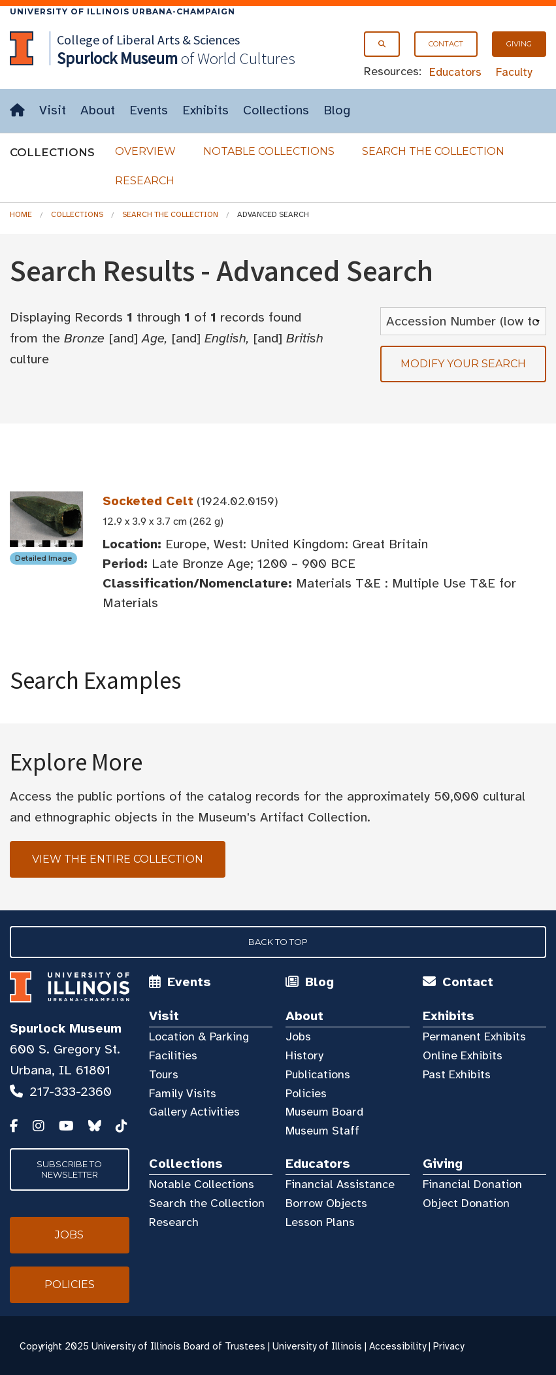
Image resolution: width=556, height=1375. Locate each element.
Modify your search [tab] (463, 363)
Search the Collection (433, 151)
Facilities (173, 1055)
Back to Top (278, 941)
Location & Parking (199, 1036)
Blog (336, 110)
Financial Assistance (340, 1184)
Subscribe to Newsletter (69, 1169)
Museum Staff (322, 1130)
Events (148, 110)
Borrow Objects (326, 1203)
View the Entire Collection (117, 859)
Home (21, 214)
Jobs (298, 1036)
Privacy (448, 1346)
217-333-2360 (70, 1092)
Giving (519, 43)
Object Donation (466, 1203)
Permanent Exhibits (474, 1036)
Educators (455, 72)
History (304, 1055)
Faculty (514, 72)
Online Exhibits (462, 1055)
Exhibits (205, 110)
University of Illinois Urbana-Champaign (122, 11)
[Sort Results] (463, 321)
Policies (306, 1093)
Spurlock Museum (66, 1028)
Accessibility (397, 1346)
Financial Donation (472, 1184)
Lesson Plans (320, 1222)
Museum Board (324, 1111)
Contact (446, 43)
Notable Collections (269, 151)
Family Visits (182, 1093)
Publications (318, 1074)
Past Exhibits (457, 1074)
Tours (163, 1074)
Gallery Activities (194, 1111)
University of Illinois (317, 1346)
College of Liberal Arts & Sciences (148, 39)
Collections (276, 110)
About (97, 110)
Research (144, 180)
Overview (145, 151)
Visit (52, 110)
